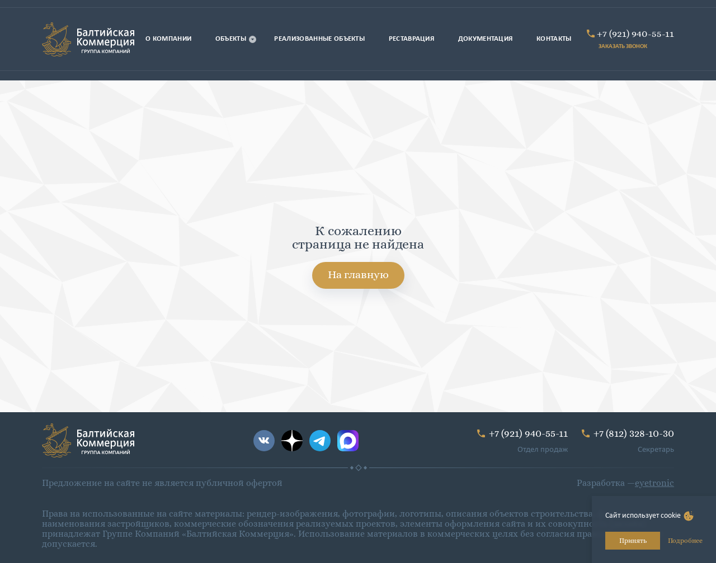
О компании (168, 38)
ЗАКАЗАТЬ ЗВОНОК (623, 47)
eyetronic (654, 483)
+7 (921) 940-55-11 (635, 33)
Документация (485, 38)
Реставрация (412, 38)
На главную (358, 274)
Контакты (554, 38)
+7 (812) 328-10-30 (633, 433)
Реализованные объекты (319, 38)
